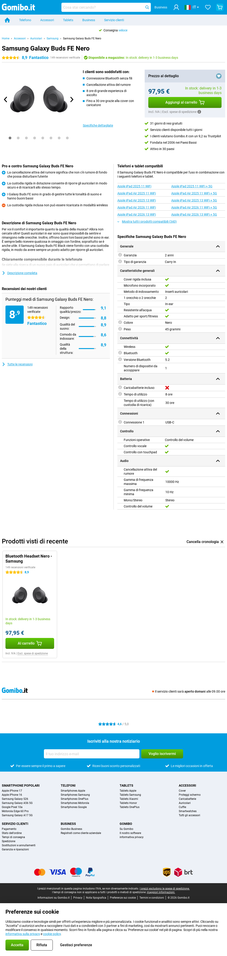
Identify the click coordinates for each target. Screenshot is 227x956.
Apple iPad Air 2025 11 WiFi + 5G (194, 193)
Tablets (68, 20)
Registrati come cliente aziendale (81, 833)
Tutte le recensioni (17, 364)
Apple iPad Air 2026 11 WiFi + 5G (194, 207)
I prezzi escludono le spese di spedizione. (165, 888)
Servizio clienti (114, 20)
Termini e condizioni (151, 897)
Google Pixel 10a (12, 807)
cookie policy (52, 934)
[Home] (7, 20)
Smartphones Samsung (75, 794)
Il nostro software (130, 833)
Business (88, 20)
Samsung (52, 38)
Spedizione (8, 841)
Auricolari (36, 38)
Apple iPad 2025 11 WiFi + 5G (191, 186)
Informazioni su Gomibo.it (54, 897)
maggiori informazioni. (161, 892)
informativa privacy (132, 837)
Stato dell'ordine (12, 833)
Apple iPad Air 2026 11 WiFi (136, 207)
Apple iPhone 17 (12, 790)
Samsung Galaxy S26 (15, 798)
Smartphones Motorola (75, 803)
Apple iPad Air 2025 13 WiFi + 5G (194, 200)
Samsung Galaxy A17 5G (17, 815)
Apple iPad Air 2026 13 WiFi (136, 214)
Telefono (25, 20)
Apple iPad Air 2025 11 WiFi (136, 193)
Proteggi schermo (190, 794)
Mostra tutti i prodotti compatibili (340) (147, 221)
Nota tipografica (96, 897)
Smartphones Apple (73, 790)
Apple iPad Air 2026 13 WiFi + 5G (194, 214)
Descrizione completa (19, 273)
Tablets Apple (128, 790)
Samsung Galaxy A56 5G (17, 803)
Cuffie (182, 807)
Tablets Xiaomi (129, 798)
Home (5, 38)
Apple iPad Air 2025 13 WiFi (136, 200)
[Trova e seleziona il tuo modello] (106, 7)
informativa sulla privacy (22, 934)
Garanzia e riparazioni (15, 849)
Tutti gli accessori (189, 815)
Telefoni (68, 785)
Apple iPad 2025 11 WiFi (134, 186)
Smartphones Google (74, 807)
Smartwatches (188, 811)
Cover (182, 790)
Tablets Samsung (130, 794)
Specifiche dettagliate (98, 125)
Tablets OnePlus (129, 807)
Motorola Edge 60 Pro (15, 811)
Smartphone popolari (21, 785)
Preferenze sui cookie (123, 897)
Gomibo (126, 824)
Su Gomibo (126, 829)
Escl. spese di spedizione (33, 653)
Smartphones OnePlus (74, 798)
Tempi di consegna (13, 837)
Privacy (77, 897)
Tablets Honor (128, 803)
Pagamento (9, 829)
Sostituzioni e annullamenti (18, 845)
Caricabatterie (187, 798)
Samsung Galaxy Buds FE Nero (82, 38)
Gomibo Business (71, 829)
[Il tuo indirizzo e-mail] (91, 753)
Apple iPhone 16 (12, 794)
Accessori (47, 20)
